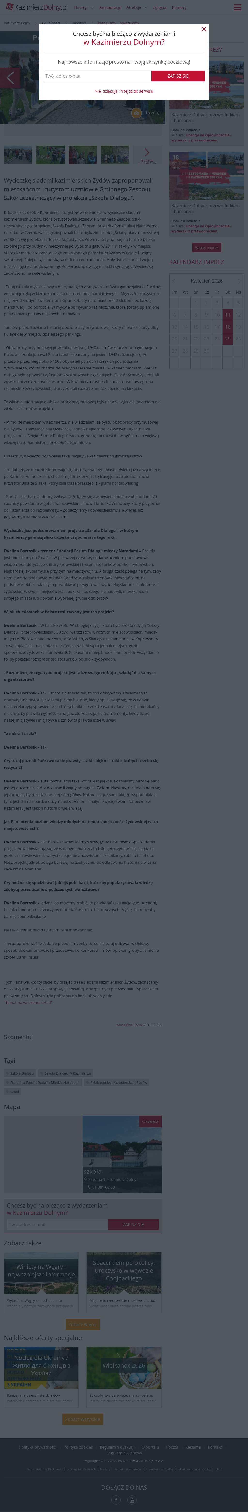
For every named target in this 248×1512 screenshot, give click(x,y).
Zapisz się (178, 76)
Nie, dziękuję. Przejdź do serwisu (124, 91)
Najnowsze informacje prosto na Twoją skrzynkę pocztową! (124, 62)
